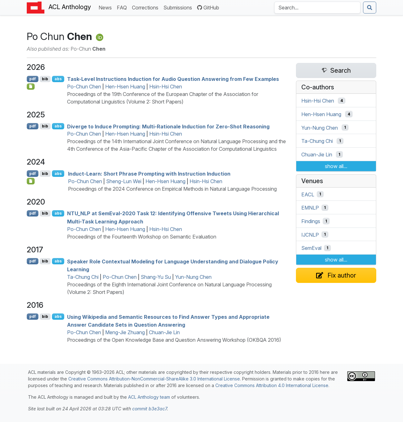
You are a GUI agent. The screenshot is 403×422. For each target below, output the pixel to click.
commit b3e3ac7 (149, 408)
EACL (307, 194)
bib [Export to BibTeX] (45, 78)
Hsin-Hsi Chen (165, 86)
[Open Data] (31, 181)
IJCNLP (310, 234)
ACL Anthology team (149, 397)
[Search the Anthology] (317, 8)
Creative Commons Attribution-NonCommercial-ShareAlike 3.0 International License (154, 378)
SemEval (311, 248)
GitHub (208, 7)
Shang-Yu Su (156, 277)
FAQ (123, 7)
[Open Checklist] (31, 86)
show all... (336, 166)
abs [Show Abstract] (58, 78)
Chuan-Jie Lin (164, 332)
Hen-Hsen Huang (125, 86)
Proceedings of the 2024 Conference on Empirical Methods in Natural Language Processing (172, 189)
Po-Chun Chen (84, 86)
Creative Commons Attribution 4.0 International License (271, 385)
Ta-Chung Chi (83, 277)
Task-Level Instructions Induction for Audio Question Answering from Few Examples (173, 79)
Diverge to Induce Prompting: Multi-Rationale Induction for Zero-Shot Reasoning (168, 126)
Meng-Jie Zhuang (125, 332)
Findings (310, 221)
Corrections (146, 7)
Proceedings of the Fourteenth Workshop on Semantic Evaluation (141, 237)
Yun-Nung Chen (193, 277)
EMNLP (310, 208)
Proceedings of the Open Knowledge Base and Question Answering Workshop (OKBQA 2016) (174, 340)
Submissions (179, 7)
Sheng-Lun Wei (123, 181)
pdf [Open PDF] (32, 78)
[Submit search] (369, 8)
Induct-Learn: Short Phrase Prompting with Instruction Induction (149, 174)
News (106, 7)
